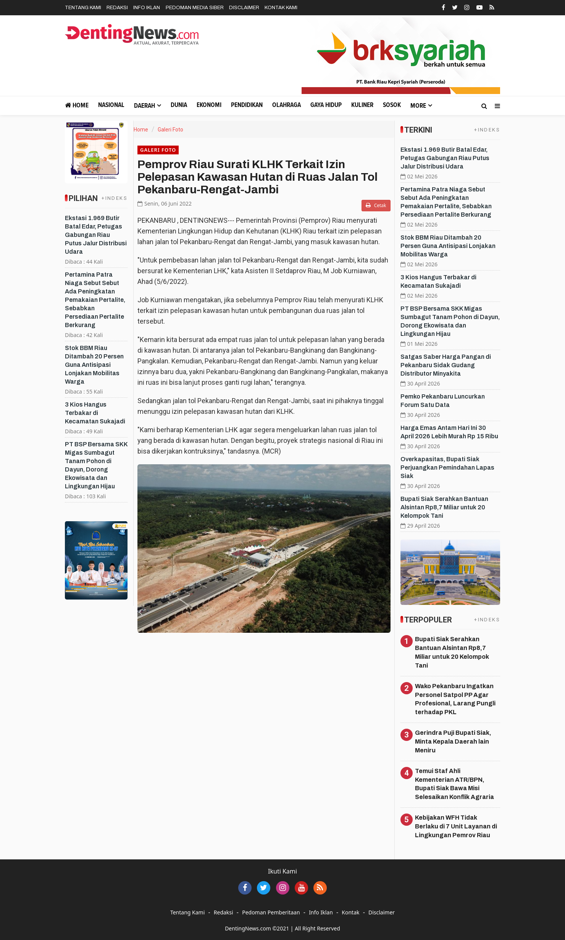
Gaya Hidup (326, 105)
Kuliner (362, 105)
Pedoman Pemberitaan (271, 912)
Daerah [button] (144, 106)
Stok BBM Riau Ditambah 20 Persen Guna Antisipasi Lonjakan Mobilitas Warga (94, 365)
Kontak (350, 912)
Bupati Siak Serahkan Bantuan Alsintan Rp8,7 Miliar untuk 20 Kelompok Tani (444, 507)
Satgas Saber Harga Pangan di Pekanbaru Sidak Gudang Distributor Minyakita (445, 365)
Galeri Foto (170, 129)
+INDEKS (115, 198)
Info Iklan (146, 7)
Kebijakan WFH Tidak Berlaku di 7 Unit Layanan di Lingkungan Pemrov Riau (456, 826)
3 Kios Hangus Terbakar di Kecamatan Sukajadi (95, 413)
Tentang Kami (83, 7)
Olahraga (286, 105)
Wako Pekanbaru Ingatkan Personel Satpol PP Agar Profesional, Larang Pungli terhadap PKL (455, 699)
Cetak (376, 205)
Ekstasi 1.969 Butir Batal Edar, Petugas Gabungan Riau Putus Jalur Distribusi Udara (96, 235)
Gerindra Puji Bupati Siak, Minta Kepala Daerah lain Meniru (453, 741)
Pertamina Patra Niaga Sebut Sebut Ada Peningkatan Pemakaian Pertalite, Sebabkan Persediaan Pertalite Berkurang (95, 299)
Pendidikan (247, 105)
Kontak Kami (281, 7)
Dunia (179, 105)
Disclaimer (244, 7)
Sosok (392, 105)
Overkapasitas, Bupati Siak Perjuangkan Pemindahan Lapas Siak (447, 467)
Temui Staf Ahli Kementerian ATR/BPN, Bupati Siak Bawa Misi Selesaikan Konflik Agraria (454, 784)
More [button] (418, 106)
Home (77, 105)
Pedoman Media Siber (195, 7)
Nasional (111, 105)
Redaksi (117, 7)
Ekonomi (209, 105)
